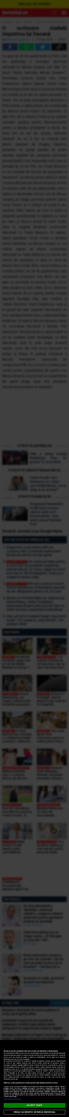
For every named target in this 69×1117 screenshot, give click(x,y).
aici (34, 1071)
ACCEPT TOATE (34, 1105)
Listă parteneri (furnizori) (12, 1099)
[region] (34, 1078)
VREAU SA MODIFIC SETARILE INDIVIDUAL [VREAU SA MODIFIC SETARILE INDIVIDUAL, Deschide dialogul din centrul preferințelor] (34, 1112)
